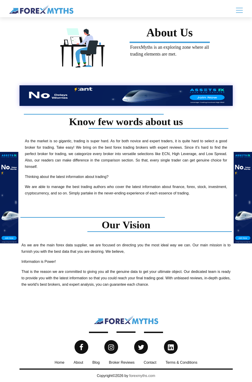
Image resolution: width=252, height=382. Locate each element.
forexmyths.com (142, 376)
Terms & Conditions (181, 362)
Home (59, 362)
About (78, 362)
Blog (96, 362)
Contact (150, 362)
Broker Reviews (122, 362)
